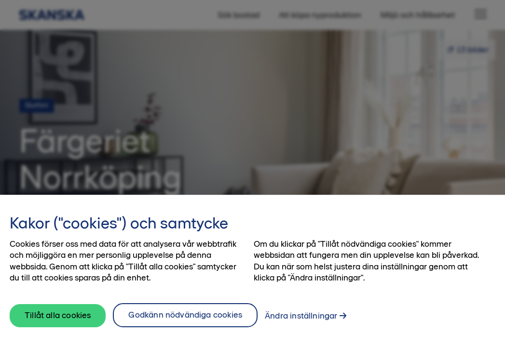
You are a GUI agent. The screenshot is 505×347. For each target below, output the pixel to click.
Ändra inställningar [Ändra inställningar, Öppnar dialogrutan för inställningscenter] (301, 322)
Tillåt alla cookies (58, 321)
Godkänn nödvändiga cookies (185, 321)
